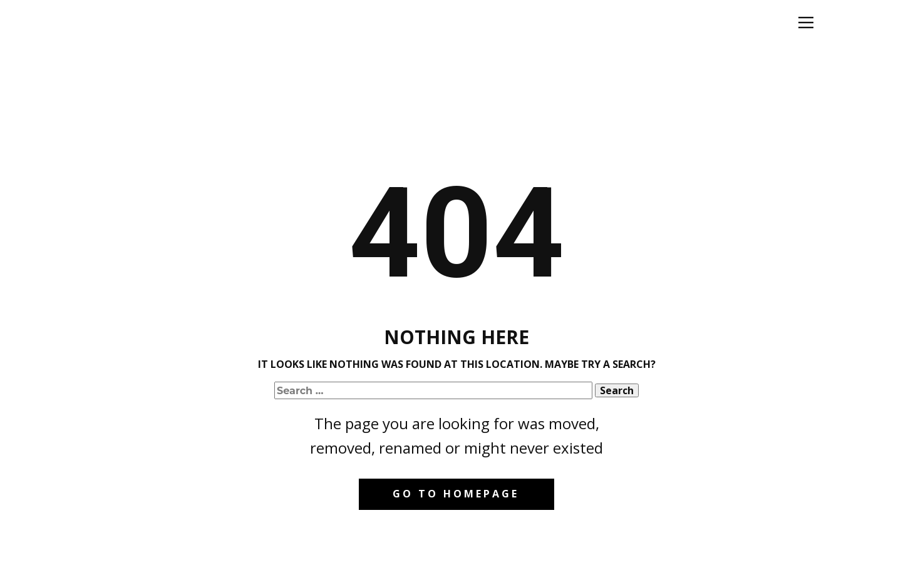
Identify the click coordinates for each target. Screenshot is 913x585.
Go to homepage (456, 494)
